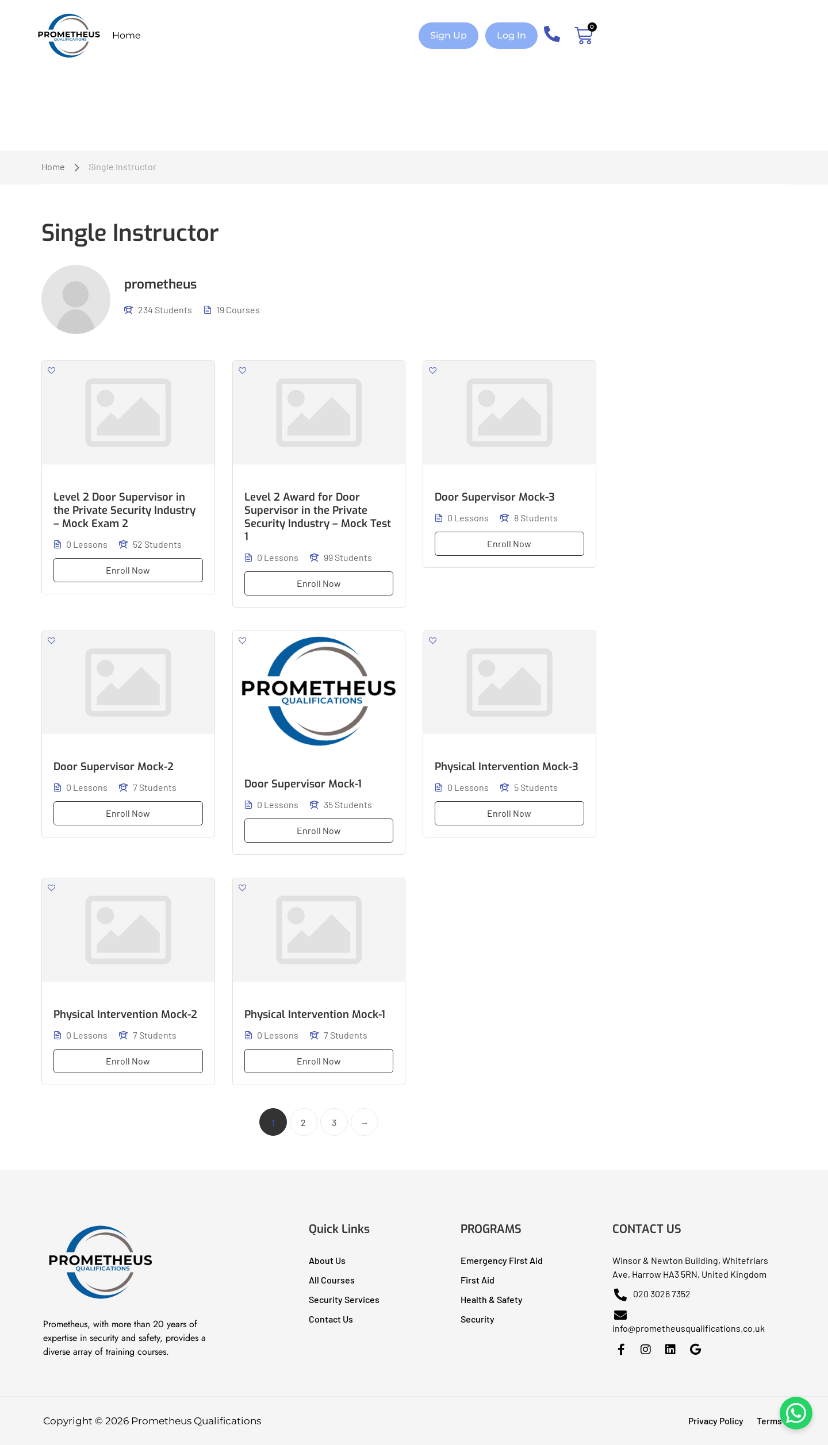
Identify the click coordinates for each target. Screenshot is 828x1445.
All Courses (332, 1279)
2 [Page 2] (303, 1122)
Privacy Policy (715, 1420)
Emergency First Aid (502, 1260)
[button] (448, 35)
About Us (327, 1260)
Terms (769, 1420)
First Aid (477, 1279)
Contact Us (331, 1318)
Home (126, 35)
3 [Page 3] (334, 1122)
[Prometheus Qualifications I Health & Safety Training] (100, 1298)
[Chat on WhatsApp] (793, 1410)
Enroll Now (128, 569)
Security (477, 1318)
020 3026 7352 (651, 1293)
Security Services (344, 1299)
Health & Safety (492, 1299)
